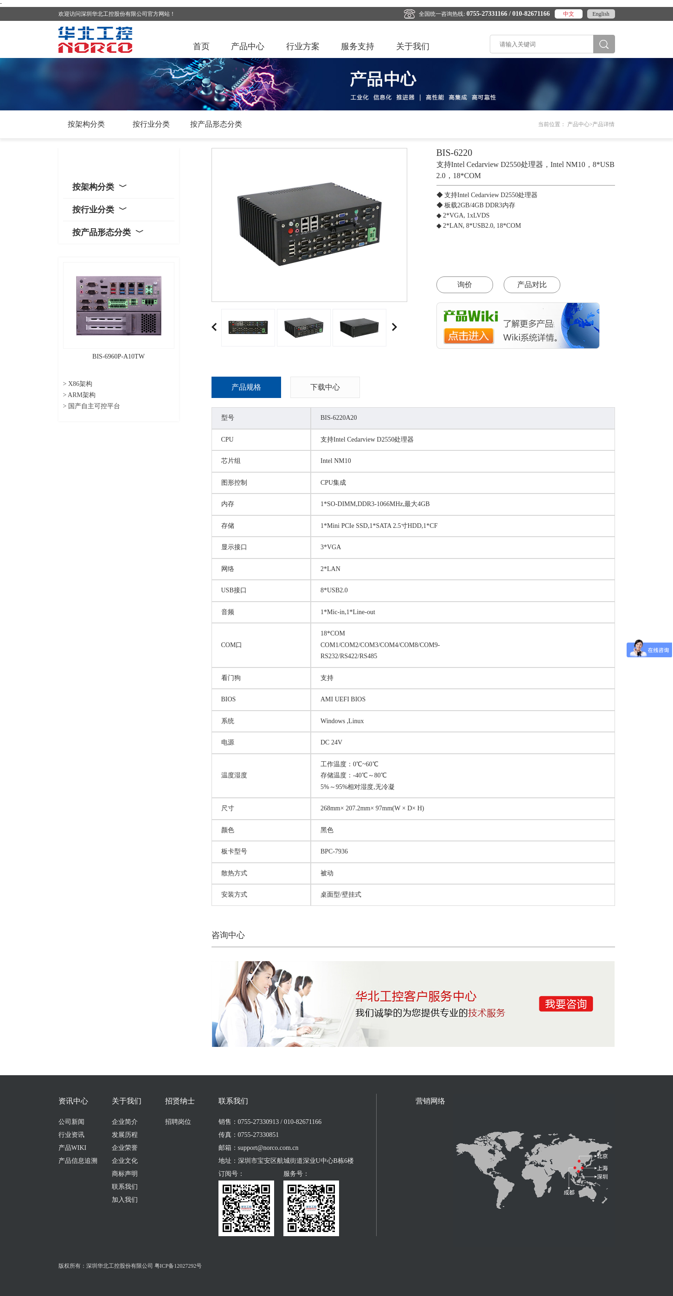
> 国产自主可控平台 (91, 406)
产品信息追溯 (77, 1160)
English (600, 14)
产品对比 (532, 285)
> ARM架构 (79, 394)
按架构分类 (86, 124)
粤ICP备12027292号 (178, 1266)
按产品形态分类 (216, 124)
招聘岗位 (178, 1121)
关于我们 (412, 46)
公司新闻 (71, 1121)
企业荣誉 (125, 1147)
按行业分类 (151, 124)
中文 (568, 14)
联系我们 (125, 1186)
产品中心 (247, 46)
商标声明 (125, 1173)
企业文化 (125, 1160)
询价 (464, 285)
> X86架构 (78, 383)
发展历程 (125, 1134)
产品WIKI (72, 1147)
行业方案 (303, 46)
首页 (201, 46)
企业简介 (125, 1121)
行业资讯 (71, 1134)
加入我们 (125, 1199)
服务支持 (357, 46)
